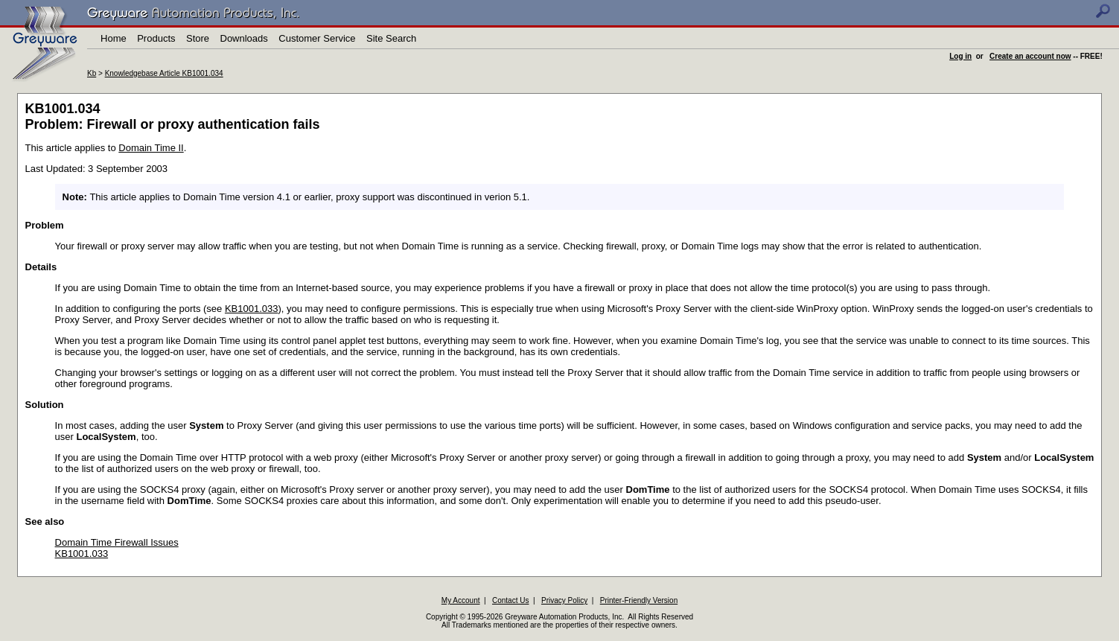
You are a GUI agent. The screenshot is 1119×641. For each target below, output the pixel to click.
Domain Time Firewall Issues (117, 542)
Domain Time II (150, 147)
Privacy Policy (564, 600)
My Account (460, 600)
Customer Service (316, 38)
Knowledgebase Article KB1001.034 (164, 73)
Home (114, 38)
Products (156, 38)
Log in (960, 56)
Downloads (244, 38)
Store (197, 38)
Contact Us (510, 600)
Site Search (391, 38)
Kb (91, 73)
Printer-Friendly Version (639, 600)
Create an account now (1030, 56)
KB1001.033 (251, 308)
